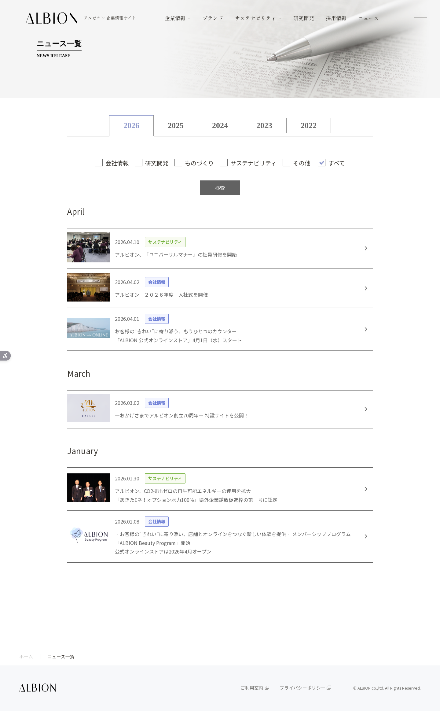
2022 (309, 125)
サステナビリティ (255, 18)
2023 (264, 125)
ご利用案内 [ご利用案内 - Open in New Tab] (251, 687)
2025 (176, 125)
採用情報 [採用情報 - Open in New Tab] (336, 18)
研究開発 (303, 18)
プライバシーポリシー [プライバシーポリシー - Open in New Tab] (302, 687)
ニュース (368, 18)
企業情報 (175, 18)
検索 (220, 187)
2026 (131, 125)
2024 (220, 125)
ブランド (212, 18)
